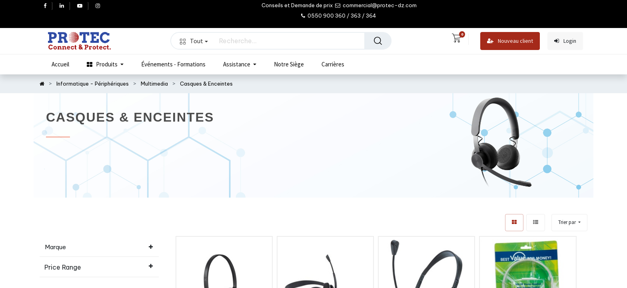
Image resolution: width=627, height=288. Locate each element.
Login (565, 41)
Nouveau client (510, 41)
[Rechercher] (377, 41)
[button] (569, 222)
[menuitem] (60, 64)
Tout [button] (194, 41)
